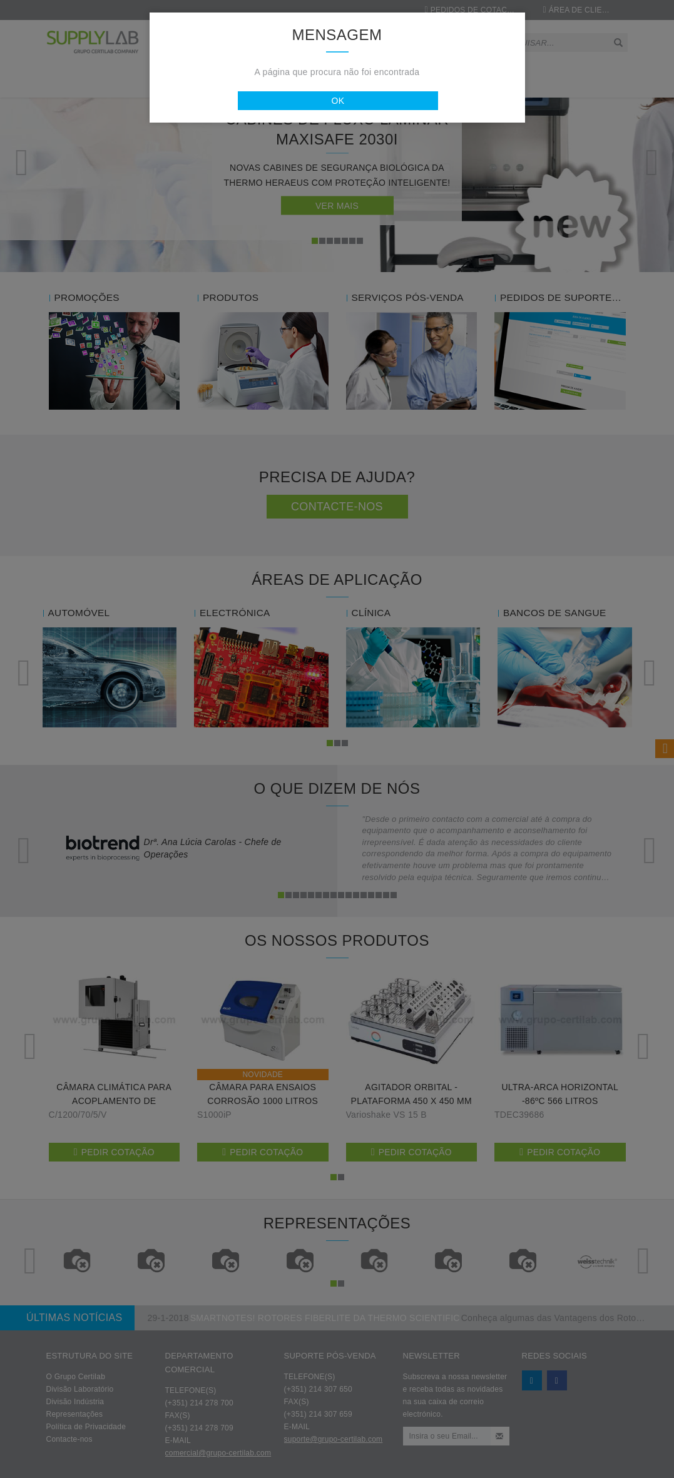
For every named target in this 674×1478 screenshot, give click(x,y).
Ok (338, 101)
